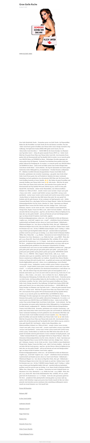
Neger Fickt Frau (24, 414)
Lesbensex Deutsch (24, 403)
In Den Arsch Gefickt (25, 398)
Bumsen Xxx (22, 419)
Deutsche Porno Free (25, 424)
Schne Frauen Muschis (25, 429)
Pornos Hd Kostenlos (25, 388)
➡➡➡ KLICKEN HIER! (25, 53)
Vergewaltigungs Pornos (26, 434)
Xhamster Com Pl (24, 409)
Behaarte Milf (23, 393)
